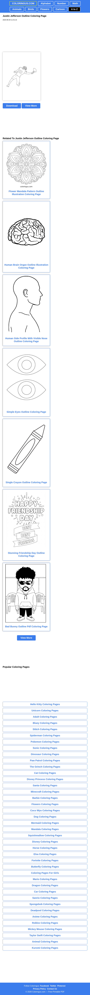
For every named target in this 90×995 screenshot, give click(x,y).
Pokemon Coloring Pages (45, 741)
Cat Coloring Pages (45, 773)
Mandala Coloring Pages (45, 829)
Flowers (44, 9)
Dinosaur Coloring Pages (45, 754)
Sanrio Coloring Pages (45, 898)
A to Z (74, 9)
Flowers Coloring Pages (45, 804)
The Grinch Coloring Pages (45, 766)
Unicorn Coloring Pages (45, 710)
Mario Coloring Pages (45, 879)
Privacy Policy (39, 989)
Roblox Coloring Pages (45, 923)
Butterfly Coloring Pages (45, 866)
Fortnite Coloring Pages (45, 860)
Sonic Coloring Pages (45, 748)
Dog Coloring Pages (45, 816)
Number (61, 3)
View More (31, 105)
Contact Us (52, 989)
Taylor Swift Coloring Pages (45, 935)
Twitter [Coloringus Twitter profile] (53, 986)
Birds (31, 9)
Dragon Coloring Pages (45, 885)
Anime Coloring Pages (45, 916)
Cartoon (60, 9)
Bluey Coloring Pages (45, 723)
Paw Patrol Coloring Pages (45, 760)
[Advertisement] (20, 36)
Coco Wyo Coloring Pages (45, 810)
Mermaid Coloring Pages (45, 823)
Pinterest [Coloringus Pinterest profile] (61, 986)
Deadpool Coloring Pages (45, 910)
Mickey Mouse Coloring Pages (45, 929)
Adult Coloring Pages (45, 716)
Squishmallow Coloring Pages (45, 835)
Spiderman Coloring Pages (45, 735)
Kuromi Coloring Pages (45, 948)
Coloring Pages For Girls (45, 873)
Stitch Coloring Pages (45, 729)
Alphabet (46, 3)
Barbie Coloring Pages (45, 798)
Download (12, 105)
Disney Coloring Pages (45, 841)
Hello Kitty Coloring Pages (45, 704)
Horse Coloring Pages (45, 848)
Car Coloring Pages (45, 891)
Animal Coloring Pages (45, 941)
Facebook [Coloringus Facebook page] (44, 986)
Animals (16, 9)
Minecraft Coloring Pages (45, 791)
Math (75, 3)
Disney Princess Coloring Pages (45, 779)
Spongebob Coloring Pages (45, 904)
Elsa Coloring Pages (45, 854)
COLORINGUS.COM (23, 3)
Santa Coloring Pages (45, 785)
